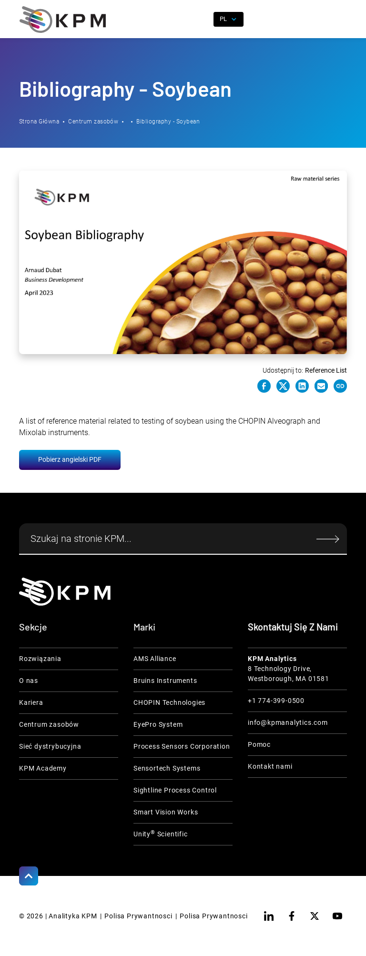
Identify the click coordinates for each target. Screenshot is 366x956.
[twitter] (314, 915)
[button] (339, 19)
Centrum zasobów (93, 121)
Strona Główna (39, 121)
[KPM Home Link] (65, 592)
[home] (63, 19)
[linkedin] (268, 915)
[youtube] (337, 915)
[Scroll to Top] (28, 875)
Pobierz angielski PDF (70, 459)
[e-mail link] (321, 386)
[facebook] (291, 915)
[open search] (200, 19)
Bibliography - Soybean (168, 121)
